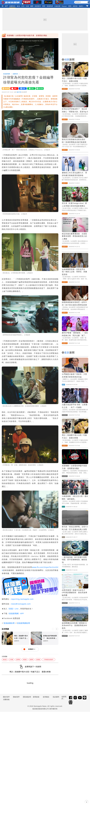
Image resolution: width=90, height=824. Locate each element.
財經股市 (38, 6)
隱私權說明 (26, 697)
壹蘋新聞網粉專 (23, 623)
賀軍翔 (18, 659)
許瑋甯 (11, 659)
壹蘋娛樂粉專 (9, 623)
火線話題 (57, 6)
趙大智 (19, 92)
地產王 (81, 6)
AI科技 (75, 6)
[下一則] (56, 629)
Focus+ (64, 6)
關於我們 (6, 697)
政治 (18, 6)
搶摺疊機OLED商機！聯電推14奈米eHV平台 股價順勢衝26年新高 (74, 625)
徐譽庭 (38, 659)
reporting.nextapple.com (22, 599)
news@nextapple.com (21, 604)
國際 (31, 6)
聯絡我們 (16, 697)
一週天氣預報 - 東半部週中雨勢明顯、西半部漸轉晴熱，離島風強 (74, 559)
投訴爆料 (56, 697)
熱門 (6, 6)
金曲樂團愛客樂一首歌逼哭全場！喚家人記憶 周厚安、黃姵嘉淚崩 (74, 272)
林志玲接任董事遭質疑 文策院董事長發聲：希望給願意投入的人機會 (74, 236)
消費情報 (6, 699)
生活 (22, 6)
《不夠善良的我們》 (48, 659)
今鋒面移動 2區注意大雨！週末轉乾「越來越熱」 (26, 35)
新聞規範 (36, 697)
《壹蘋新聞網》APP (15, 613)
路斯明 (31, 659)
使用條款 (46, 697)
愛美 (69, 6)
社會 (27, 6)
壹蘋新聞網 (6, 74)
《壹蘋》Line (12, 608)
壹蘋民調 (50, 6)
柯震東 (25, 659)
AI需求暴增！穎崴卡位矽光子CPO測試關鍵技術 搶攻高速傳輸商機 (74, 592)
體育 (43, 6)
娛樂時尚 (12, 6)
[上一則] (52, 629)
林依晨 (5, 659)
